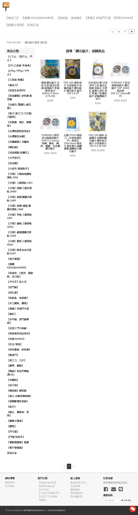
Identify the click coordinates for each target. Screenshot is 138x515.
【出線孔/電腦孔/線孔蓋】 (19, 106)
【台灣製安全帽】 (16, 136)
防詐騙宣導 (76, 496)
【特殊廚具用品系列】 (19, 333)
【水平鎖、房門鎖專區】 (18, 321)
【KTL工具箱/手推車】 (19, 65)
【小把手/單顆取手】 (18, 168)
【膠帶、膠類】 (15, 365)
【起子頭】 (13, 385)
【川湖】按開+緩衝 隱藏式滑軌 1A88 (19, 207)
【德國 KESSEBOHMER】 (38, 17)
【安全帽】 (13, 163)
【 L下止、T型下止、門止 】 (19, 58)
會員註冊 (75, 482)
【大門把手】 (14, 157)
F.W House (14, 42)
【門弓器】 (13, 431)
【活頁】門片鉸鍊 (16, 328)
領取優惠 (126, 500)
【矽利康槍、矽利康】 (19, 349)
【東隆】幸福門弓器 (97, 17)
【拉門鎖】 (13, 287)
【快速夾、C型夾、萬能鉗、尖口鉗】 (20, 274)
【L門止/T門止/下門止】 (18, 72)
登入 (84, 482)
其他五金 (33, 24)
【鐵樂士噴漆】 (15, 24)
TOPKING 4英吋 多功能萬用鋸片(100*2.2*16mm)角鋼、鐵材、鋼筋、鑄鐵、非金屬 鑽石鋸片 (50, 142)
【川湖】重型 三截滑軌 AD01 (19, 243)
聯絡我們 (10, 482)
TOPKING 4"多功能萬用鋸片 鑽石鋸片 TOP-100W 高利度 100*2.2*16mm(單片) (120, 89)
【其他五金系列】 (16, 90)
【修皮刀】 (12, 17)
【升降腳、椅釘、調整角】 (19, 124)
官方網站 (10, 486)
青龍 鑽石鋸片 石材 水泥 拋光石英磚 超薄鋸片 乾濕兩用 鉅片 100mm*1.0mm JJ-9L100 (50, 89)
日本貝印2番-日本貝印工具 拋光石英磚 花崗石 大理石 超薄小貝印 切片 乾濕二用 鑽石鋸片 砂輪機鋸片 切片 (98, 90)
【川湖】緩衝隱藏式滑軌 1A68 (19, 234)
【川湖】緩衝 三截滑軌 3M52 (19, 225)
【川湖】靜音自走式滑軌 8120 (19, 251)
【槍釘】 (12, 313)
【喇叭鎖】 (13, 147)
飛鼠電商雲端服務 (55, 510)
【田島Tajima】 (123, 17)
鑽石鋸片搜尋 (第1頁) (36, 42)
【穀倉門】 (13, 354)
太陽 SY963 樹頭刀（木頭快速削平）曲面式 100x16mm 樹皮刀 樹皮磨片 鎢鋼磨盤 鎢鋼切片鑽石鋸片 (73, 143)
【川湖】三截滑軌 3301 (20, 182)
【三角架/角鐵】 (16, 79)
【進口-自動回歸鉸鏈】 (19, 395)
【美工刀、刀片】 (16, 360)
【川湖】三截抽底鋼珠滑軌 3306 (19, 175)
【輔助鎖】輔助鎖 (16, 390)
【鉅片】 (12, 406)
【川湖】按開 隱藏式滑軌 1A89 (19, 198)
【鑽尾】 (12, 426)
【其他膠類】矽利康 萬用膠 (19, 97)
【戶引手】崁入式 (16, 281)
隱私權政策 (76, 492)
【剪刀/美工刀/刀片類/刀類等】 (19, 115)
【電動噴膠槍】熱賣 (18, 442)
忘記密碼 (75, 486)
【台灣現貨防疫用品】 (19, 131)
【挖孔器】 (13, 292)
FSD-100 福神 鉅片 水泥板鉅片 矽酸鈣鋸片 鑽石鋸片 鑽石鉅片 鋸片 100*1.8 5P (73, 88)
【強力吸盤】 (14, 258)
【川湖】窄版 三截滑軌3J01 (19, 216)
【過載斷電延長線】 (18, 401)
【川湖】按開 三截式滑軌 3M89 (19, 190)
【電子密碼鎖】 (15, 447)
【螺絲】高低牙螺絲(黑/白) (18, 372)
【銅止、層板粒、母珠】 (18, 414)
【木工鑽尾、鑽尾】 (18, 303)
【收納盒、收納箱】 (69, 17)
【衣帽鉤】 (13, 379)
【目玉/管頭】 (15, 344)
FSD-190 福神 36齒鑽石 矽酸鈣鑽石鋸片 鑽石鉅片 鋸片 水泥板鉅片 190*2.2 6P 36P (98, 140)
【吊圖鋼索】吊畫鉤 (18, 141)
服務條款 (75, 489)
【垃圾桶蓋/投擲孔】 (18, 152)
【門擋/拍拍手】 (16, 436)
